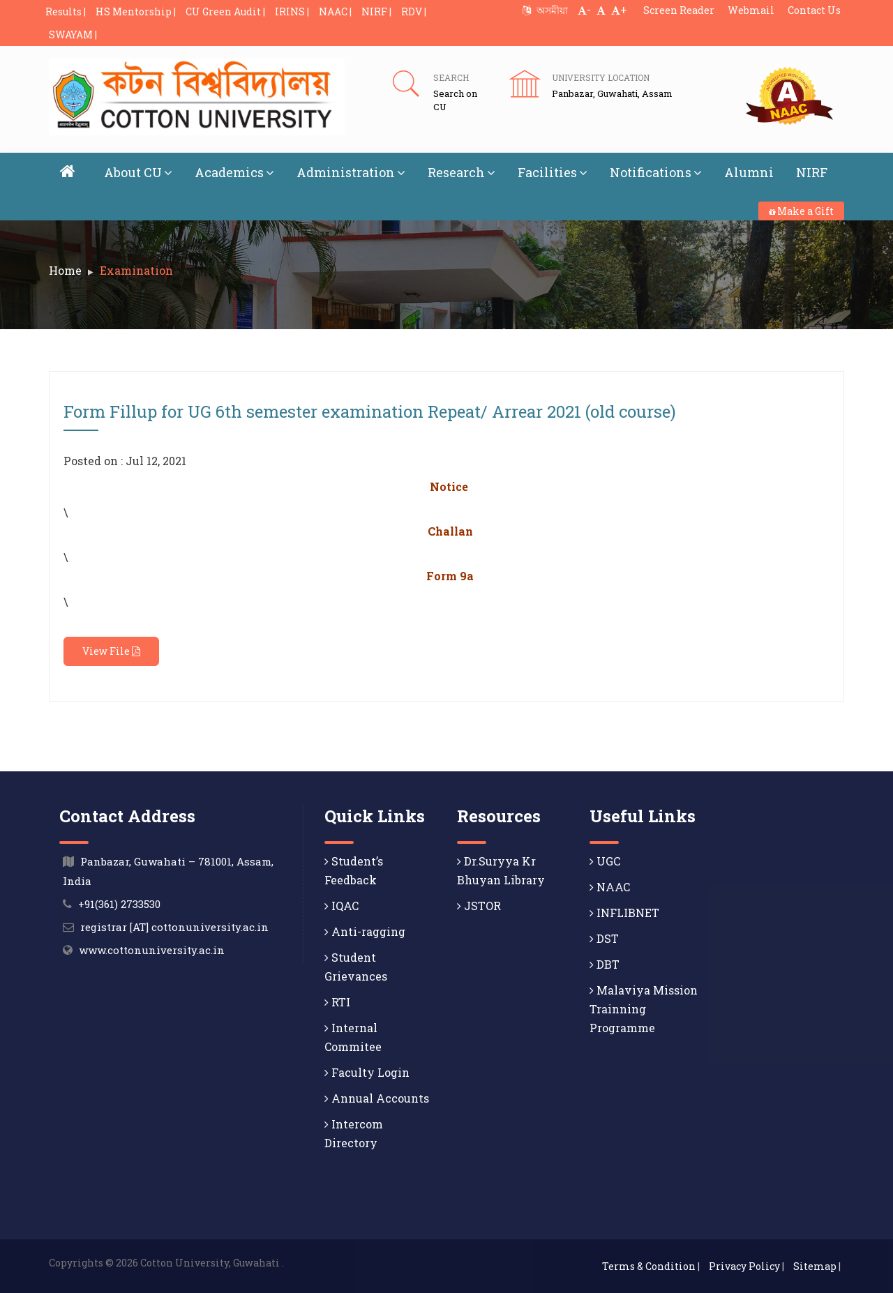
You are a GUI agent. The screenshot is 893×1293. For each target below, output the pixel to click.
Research (461, 172)
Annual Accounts (376, 1098)
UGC (605, 861)
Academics (234, 172)
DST (604, 938)
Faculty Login (367, 1072)
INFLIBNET (624, 912)
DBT (605, 964)
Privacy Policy (744, 1266)
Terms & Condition (649, 1266)
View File (111, 651)
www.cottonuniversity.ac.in (152, 950)
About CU (138, 172)
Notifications (656, 172)
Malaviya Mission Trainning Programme (644, 1009)
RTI (337, 1002)
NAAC (610, 886)
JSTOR (479, 905)
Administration (351, 172)
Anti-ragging (364, 931)
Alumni (749, 172)
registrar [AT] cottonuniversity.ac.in (174, 927)
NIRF (811, 172)
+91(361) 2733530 (119, 904)
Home (65, 270)
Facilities (552, 172)
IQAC (341, 905)
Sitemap (814, 1266)
